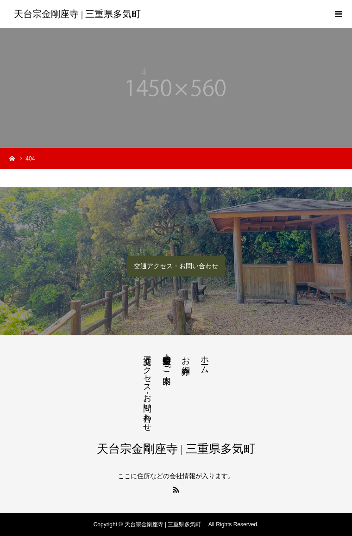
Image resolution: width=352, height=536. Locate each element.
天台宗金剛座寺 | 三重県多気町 (79, 14)
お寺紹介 (185, 356)
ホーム (204, 360)
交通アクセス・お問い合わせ (176, 266)
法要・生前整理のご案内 (166, 360)
